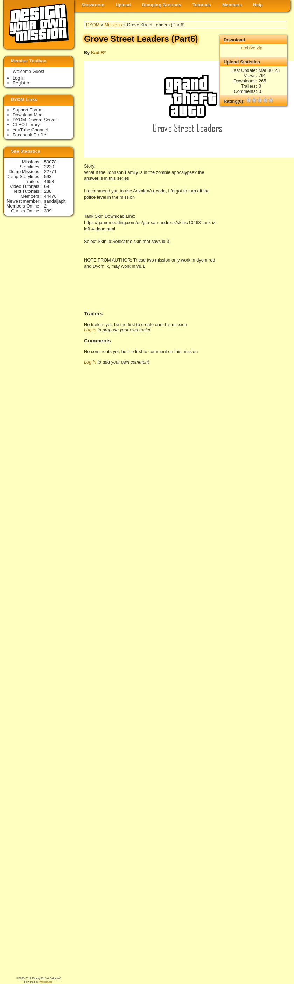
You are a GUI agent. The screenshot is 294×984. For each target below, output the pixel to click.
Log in (90, 329)
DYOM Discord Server (35, 119)
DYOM (92, 24)
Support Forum (27, 110)
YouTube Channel (30, 130)
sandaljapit (54, 201)
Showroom (92, 4)
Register (21, 83)
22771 (50, 171)
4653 (49, 181)
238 (47, 191)
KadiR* (98, 52)
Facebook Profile (29, 134)
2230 (49, 166)
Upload (123, 4)
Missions (113, 24)
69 (46, 186)
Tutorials (201, 4)
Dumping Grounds (161, 4)
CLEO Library (26, 124)
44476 (50, 196)
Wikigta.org (45, 981)
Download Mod (27, 114)
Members (232, 4)
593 (47, 176)
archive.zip (251, 47)
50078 (50, 161)
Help (258, 4)
